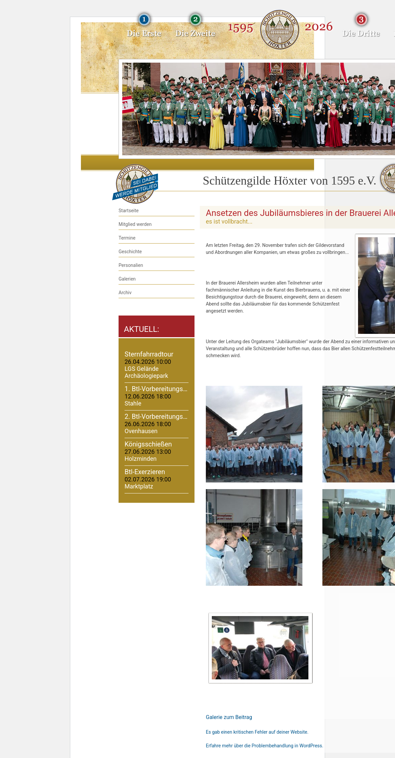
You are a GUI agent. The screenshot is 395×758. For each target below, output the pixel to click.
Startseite (129, 210)
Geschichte (130, 251)
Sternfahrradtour (149, 354)
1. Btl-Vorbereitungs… (156, 389)
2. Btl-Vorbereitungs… (156, 416)
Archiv (125, 292)
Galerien (127, 279)
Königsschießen (148, 444)
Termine (127, 238)
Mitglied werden (135, 224)
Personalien (131, 265)
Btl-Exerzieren (145, 472)
